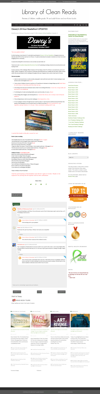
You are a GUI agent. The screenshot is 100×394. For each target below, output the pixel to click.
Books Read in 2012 (73, 107)
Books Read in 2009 (73, 113)
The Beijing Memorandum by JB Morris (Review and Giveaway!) (59, 348)
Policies (27, 24)
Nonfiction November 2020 (38, 349)
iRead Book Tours (58, 24)
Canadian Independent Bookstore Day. (28, 65)
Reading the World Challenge (75, 126)
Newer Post (17, 291)
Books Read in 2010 (73, 111)
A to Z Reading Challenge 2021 (75, 120)
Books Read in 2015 (73, 98)
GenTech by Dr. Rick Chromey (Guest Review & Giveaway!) (40, 354)
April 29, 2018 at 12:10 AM (41, 237)
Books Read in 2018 (73, 94)
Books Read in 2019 (73, 92)
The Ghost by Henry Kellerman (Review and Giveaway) (58, 365)
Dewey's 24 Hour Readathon (45, 33)
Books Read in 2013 (73, 105)
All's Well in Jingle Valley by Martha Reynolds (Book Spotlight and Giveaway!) (80, 361)
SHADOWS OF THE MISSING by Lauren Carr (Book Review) (42, 1)
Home (16, 24)
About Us (22, 24)
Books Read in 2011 (73, 109)
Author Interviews (72, 115)
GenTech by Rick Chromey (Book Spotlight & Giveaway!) (39, 365)
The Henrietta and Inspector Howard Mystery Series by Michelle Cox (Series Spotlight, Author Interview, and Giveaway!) (80, 354)
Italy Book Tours (48, 24)
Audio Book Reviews (73, 85)
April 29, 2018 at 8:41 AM (31, 244)
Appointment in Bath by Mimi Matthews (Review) (18, 360)
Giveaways (41, 24)
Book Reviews (34, 24)
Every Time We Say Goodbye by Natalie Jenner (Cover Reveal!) (19, 348)
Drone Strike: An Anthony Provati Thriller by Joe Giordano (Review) (59, 360)
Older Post (61, 291)
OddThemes (76, 392)
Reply (18, 214)
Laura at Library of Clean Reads (28, 220)
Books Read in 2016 (73, 100)
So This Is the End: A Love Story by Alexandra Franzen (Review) (79, 366)
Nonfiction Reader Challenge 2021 (76, 118)
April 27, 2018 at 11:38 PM (41, 220)
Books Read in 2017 (73, 96)
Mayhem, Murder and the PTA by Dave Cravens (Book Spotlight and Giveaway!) (59, 354)
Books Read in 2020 (73, 89)
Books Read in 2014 (73, 102)
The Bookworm (20, 244)
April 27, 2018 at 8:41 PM (39, 209)
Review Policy (71, 176)
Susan (18, 227)
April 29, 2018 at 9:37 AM (41, 257)
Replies (21, 217)
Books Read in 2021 (73, 87)
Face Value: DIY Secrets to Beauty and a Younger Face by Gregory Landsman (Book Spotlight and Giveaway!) (40, 331)
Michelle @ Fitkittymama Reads (24, 209)
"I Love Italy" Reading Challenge (76, 122)
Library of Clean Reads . (51, 392)
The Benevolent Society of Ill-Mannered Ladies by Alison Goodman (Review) (19, 354)
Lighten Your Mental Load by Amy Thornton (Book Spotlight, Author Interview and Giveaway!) (39, 359)
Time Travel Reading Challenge (75, 124)
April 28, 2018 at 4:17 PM (26, 227)
